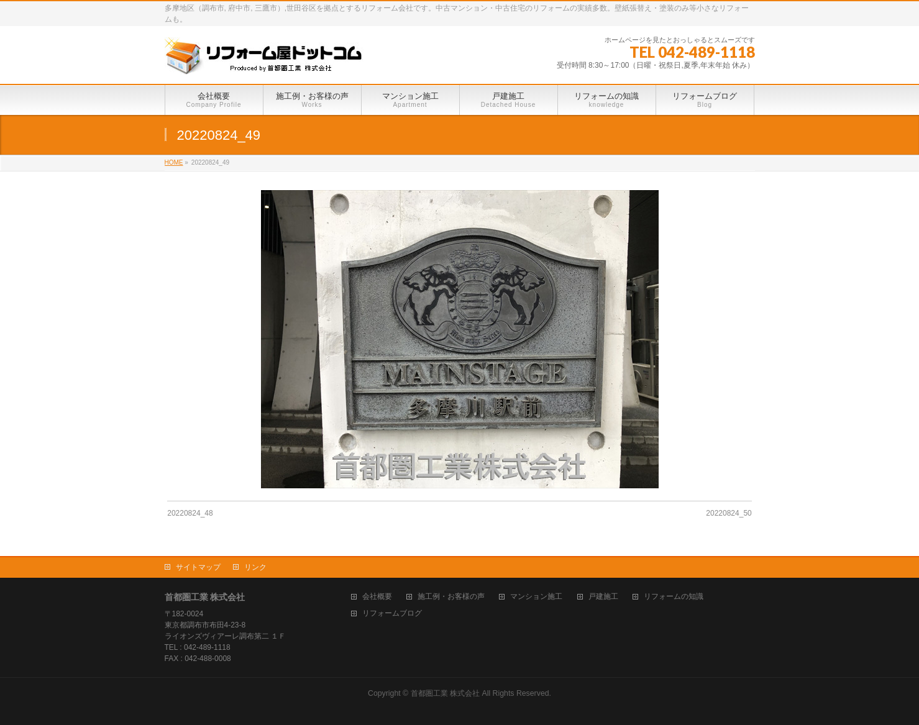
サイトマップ (198, 567)
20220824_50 (728, 513)
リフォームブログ (392, 613)
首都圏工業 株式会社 (445, 693)
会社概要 (377, 597)
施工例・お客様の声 (451, 597)
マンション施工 (536, 597)
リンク (255, 567)
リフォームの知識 (673, 597)
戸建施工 (603, 597)
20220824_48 (190, 513)
